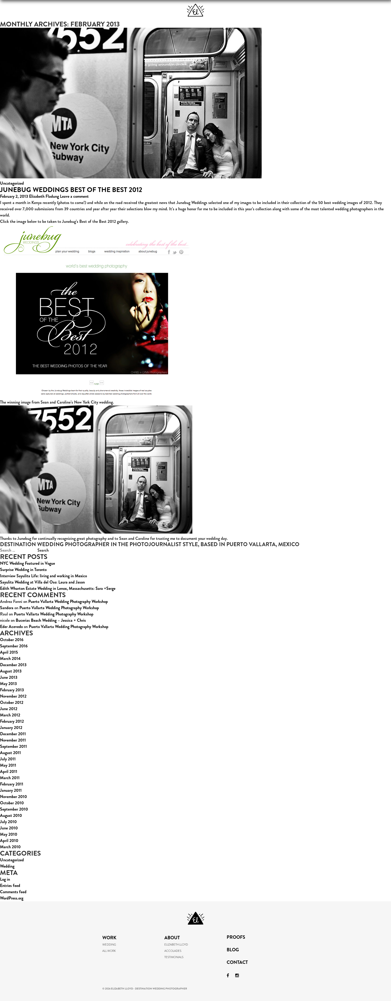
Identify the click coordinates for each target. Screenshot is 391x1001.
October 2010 (12, 803)
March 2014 (10, 658)
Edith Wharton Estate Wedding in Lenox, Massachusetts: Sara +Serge (57, 588)
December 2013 (13, 665)
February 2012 (12, 721)
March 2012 (10, 715)
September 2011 (13, 746)
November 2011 (13, 740)
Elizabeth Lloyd (176, 944)
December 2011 (13, 734)
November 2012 (13, 696)
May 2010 (8, 834)
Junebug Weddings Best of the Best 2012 (71, 190)
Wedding (7, 866)
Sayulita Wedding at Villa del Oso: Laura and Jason (42, 582)
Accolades (172, 951)
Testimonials (173, 957)
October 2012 (11, 702)
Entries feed (10, 886)
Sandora (6, 608)
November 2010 (13, 797)
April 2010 (9, 841)
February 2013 (12, 690)
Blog (310, 11)
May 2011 (8, 765)
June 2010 (9, 828)
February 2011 (11, 784)
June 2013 (8, 677)
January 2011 (11, 790)
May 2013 (8, 684)
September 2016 (14, 646)
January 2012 (11, 728)
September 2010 (14, 809)
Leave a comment (74, 196)
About (142, 11)
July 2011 (8, 759)
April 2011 (8, 771)
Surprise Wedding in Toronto (23, 570)
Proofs (249, 11)
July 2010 (8, 822)
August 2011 (10, 753)
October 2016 (12, 640)
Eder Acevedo (11, 627)
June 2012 (8, 709)
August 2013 (10, 671)
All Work (109, 951)
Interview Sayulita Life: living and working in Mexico (43, 576)
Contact (237, 963)
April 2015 (9, 652)
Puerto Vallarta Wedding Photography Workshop (68, 601)
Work (81, 11)
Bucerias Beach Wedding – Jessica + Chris (51, 620)
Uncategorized (12, 183)
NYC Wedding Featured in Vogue (27, 563)
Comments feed (13, 892)
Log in (5, 879)
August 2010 (11, 815)
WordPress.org (11, 898)
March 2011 (10, 778)
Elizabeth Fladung (44, 196)
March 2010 (10, 847)
